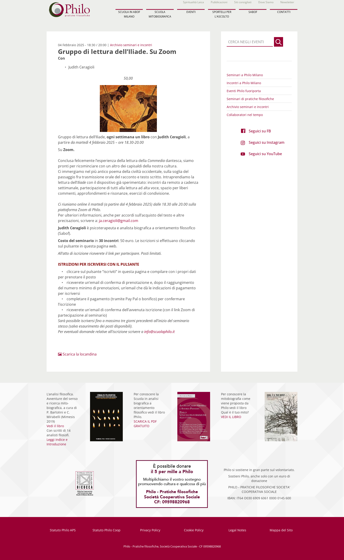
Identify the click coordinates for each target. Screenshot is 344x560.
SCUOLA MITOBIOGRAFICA (160, 14)
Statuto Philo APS (63, 530)
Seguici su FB (260, 131)
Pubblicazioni (219, 2)
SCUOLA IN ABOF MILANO (129, 14)
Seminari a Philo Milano (245, 75)
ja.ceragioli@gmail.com (118, 220)
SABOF (253, 12)
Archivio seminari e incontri (131, 45)
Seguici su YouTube (265, 153)
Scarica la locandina (77, 354)
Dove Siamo (266, 2)
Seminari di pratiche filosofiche (250, 99)
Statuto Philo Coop (107, 530)
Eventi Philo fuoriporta (244, 91)
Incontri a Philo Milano (244, 83)
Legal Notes (237, 530)
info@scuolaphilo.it (159, 331)
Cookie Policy (193, 530)
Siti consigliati (242, 2)
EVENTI (191, 12)
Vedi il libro (55, 426)
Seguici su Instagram (266, 142)
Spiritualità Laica (193, 2)
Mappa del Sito (281, 530)
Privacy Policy (150, 530)
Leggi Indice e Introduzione (57, 441)
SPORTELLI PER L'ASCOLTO (221, 14)
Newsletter (287, 2)
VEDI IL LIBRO (231, 417)
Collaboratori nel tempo (245, 115)
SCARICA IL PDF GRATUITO (145, 423)
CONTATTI (283, 12)
